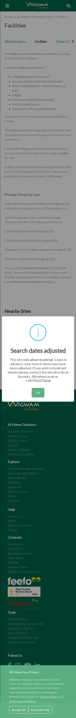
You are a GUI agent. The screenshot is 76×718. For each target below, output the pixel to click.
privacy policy (49, 696)
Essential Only (40, 709)
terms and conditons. (22, 701)
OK (38, 392)
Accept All (19, 709)
